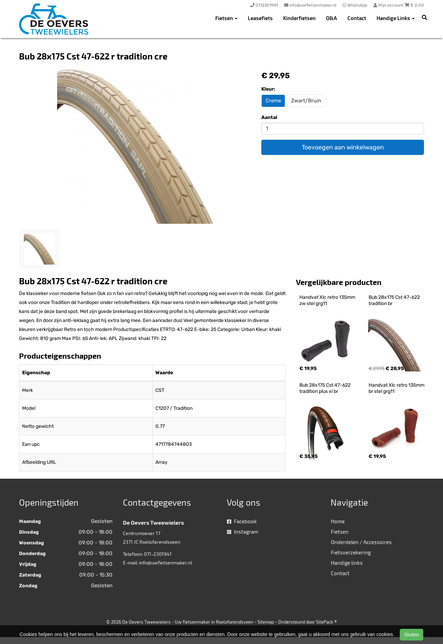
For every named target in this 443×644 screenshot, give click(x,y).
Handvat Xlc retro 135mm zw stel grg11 (327, 300)
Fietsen (340, 531)
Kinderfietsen (299, 18)
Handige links (347, 563)
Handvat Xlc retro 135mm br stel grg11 (397, 388)
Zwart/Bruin (306, 101)
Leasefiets (260, 18)
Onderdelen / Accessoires (361, 542)
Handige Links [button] (396, 18)
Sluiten (411, 634)
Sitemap (265, 622)
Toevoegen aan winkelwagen (343, 147)
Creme (273, 101)
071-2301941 (158, 554)
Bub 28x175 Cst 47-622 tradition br (395, 300)
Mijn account (389, 5)
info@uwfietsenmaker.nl (165, 562)
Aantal (269, 117)
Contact (356, 18)
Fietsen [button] (226, 18)
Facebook (242, 521)
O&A (331, 18)
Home (338, 521)
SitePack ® (326, 622)
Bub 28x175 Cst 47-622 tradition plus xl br (325, 388)
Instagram (242, 531)
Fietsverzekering (351, 552)
